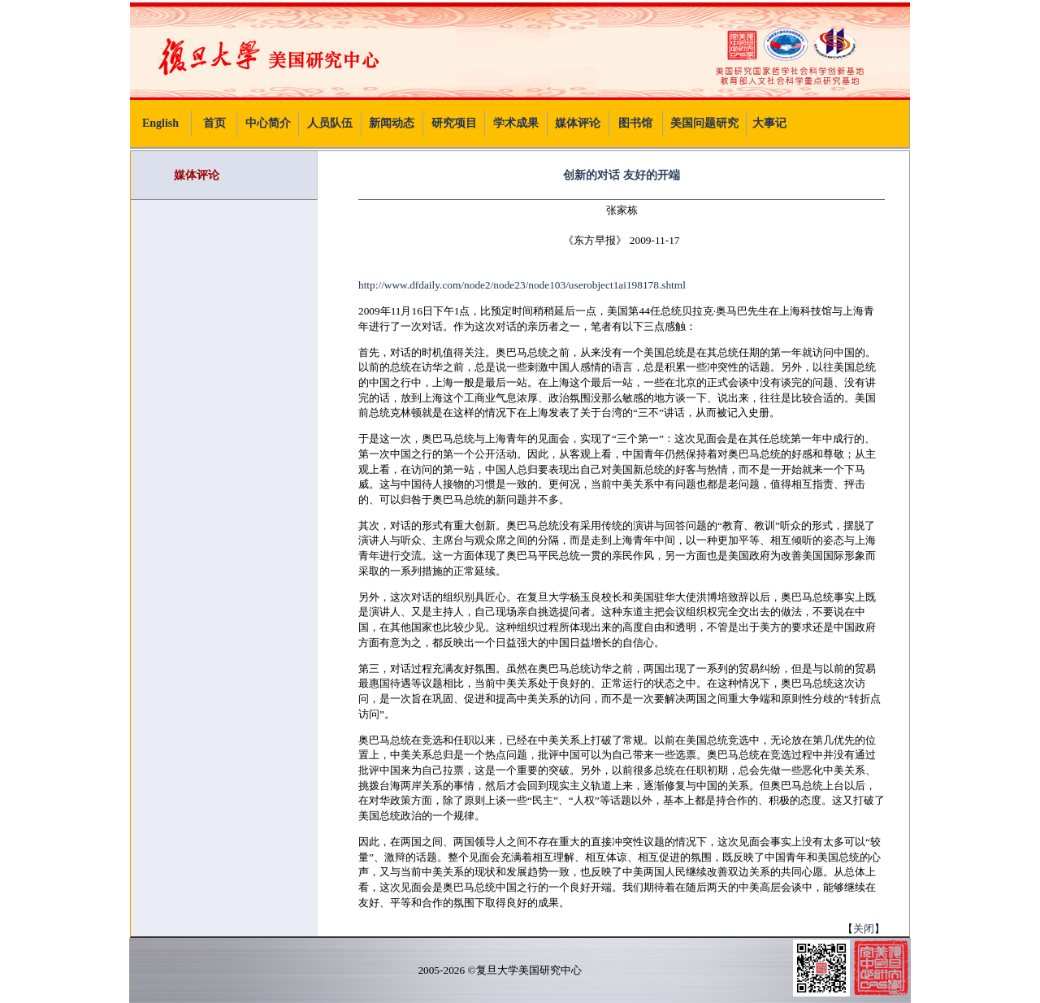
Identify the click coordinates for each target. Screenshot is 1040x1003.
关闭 (863, 929)
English (160, 123)
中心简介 (268, 123)
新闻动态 (391, 123)
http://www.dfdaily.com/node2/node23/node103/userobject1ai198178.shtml (522, 285)
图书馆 (635, 123)
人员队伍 (330, 123)
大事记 (769, 123)
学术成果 (516, 123)
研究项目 (454, 123)
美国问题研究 (704, 123)
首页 (214, 123)
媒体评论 (577, 123)
